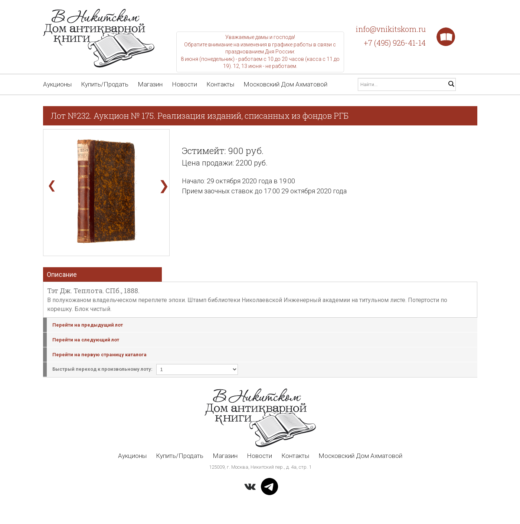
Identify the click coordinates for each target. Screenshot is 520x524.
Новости (184, 84)
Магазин (150, 84)
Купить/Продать (104, 84)
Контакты (220, 84)
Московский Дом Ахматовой (285, 84)
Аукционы (57, 84)
